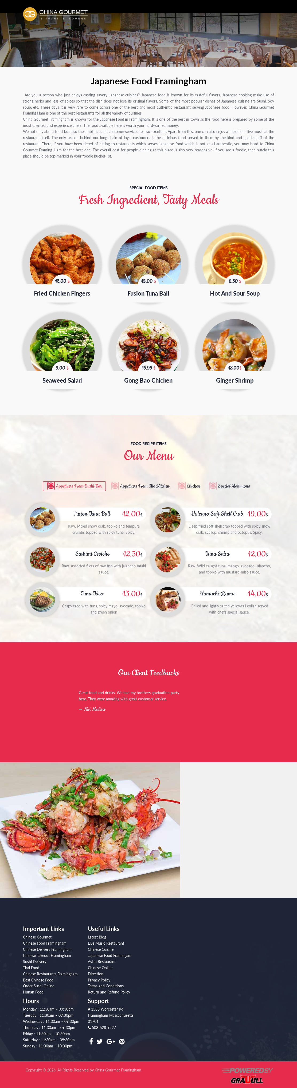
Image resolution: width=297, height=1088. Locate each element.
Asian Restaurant (102, 958)
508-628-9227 (102, 1024)
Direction (95, 971)
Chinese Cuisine (101, 946)
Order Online (208, 16)
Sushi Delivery (34, 958)
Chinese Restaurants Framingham (50, 971)
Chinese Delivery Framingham (47, 946)
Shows (235, 16)
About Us (162, 16)
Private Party (261, 16)
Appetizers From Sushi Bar (69, 483)
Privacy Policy (99, 977)
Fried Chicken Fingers (62, 291)
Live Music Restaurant (106, 940)
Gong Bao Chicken (148, 376)
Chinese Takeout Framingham (47, 952)
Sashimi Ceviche (92, 551)
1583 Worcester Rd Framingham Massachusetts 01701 (111, 1012)
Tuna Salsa (217, 551)
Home (141, 16)
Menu (182, 16)
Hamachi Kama (217, 591)
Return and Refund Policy (109, 989)
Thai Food (31, 965)
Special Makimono (235, 483)
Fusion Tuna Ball (148, 291)
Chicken (192, 483)
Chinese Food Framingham (45, 940)
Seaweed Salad (62, 376)
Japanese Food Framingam (109, 952)
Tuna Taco (92, 591)
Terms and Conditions (106, 983)
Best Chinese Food (38, 977)
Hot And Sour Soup (235, 291)
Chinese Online (100, 965)
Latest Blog (97, 934)
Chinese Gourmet (37, 934)
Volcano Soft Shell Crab (217, 511)
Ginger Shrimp (235, 376)
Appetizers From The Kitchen (139, 483)
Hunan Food (33, 989)
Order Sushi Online (38, 983)
